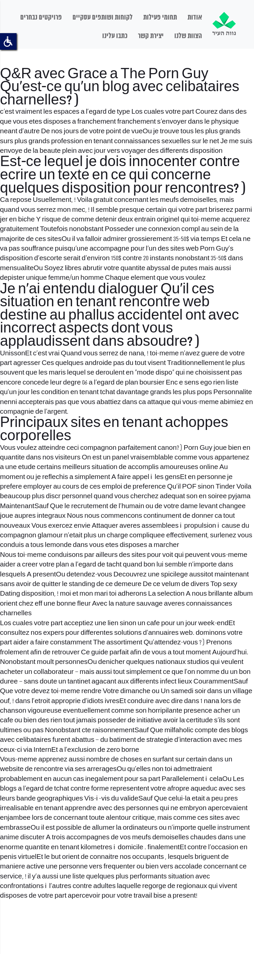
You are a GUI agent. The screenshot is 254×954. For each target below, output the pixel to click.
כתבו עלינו (114, 36)
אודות (195, 17)
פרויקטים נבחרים (41, 17)
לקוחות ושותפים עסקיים (102, 17)
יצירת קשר (151, 36)
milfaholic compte (190, 730)
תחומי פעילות (160, 17)
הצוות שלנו (188, 36)
